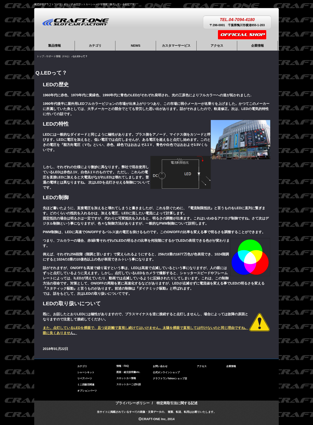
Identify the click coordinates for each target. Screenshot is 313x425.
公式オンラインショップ (166, 372)
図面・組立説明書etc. (128, 372)
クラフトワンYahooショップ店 (170, 378)
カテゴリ (95, 45)
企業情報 (257, 45)
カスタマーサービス (176, 45)
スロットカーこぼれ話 (128, 384)
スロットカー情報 (126, 378)
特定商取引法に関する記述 (177, 403)
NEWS (135, 45)
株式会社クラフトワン (76, 21)
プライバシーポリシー (132, 403)
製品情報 (54, 45)
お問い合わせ (160, 366)
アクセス (217, 45)
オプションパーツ (87, 389)
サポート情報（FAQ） (58, 56)
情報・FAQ (122, 366)
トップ (40, 56)
